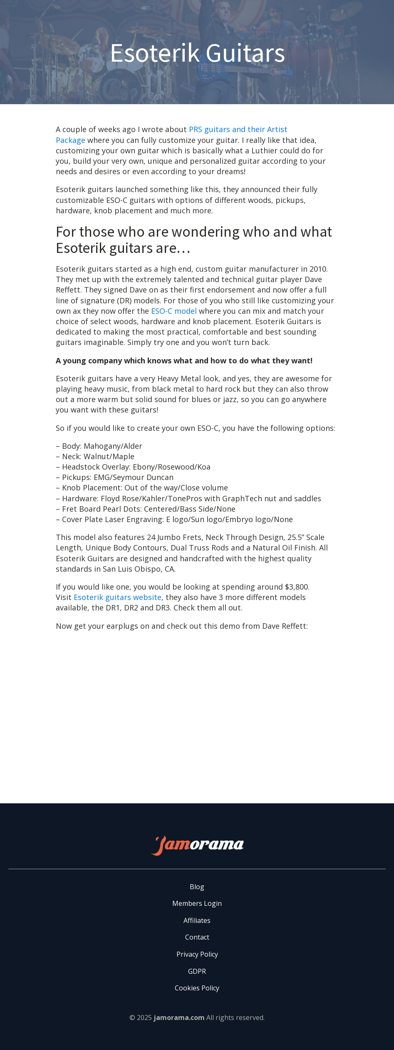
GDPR (197, 971)
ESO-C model (174, 311)
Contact (197, 937)
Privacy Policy (197, 954)
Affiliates (197, 920)
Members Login (197, 903)
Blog (197, 886)
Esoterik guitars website (117, 597)
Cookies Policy (197, 987)
